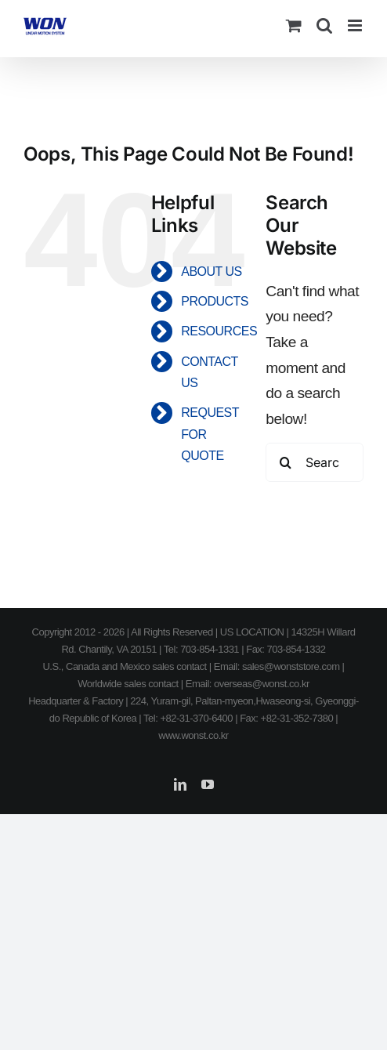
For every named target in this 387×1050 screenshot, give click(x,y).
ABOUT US (211, 271)
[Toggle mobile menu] (356, 25)
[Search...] (314, 462)
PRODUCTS (214, 301)
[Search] (285, 462)
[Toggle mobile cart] (294, 25)
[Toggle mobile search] (324, 25)
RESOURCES (219, 331)
